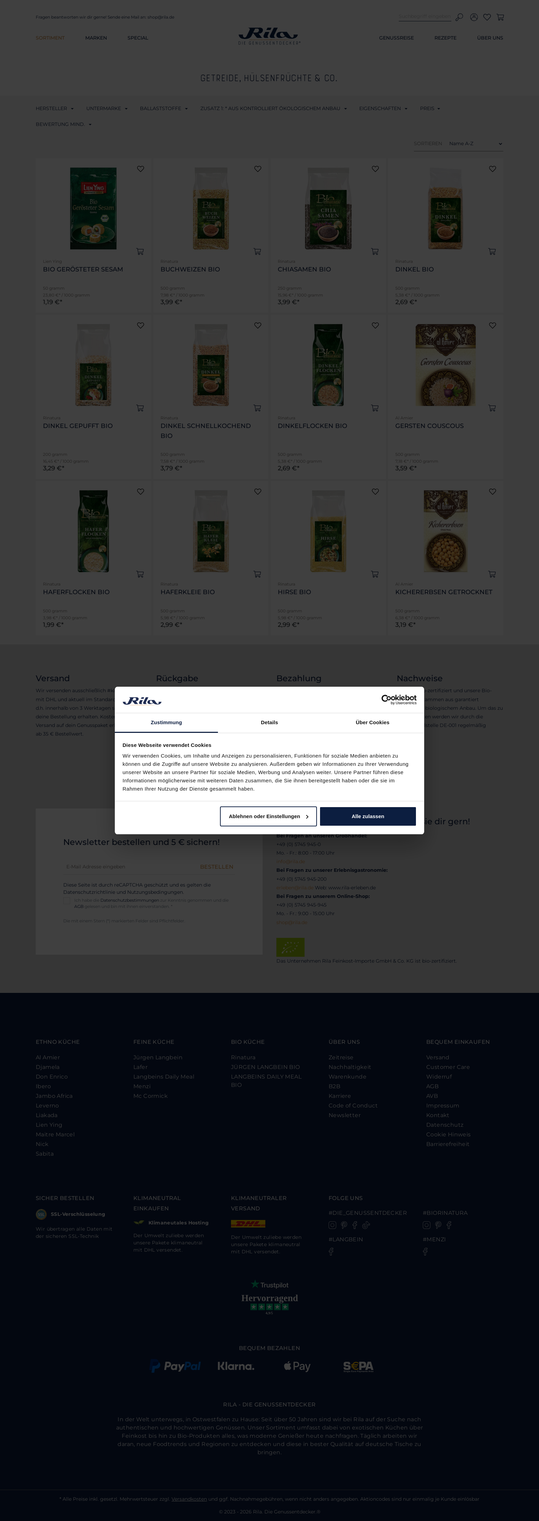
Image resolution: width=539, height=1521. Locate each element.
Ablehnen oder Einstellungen (269, 816)
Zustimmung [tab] (166, 722)
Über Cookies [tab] (372, 722)
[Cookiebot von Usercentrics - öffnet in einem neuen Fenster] (386, 700)
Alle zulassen (368, 816)
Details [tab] (269, 722)
